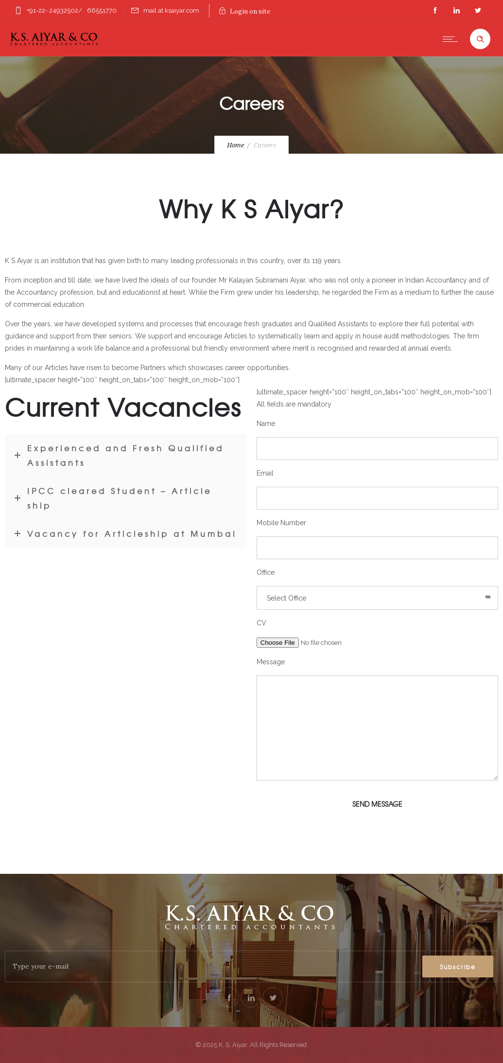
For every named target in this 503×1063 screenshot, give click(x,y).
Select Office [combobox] (286, 598)
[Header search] (480, 39)
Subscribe (458, 966)
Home (235, 145)
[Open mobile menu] (452, 39)
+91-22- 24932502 (52, 10)
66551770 (102, 10)
